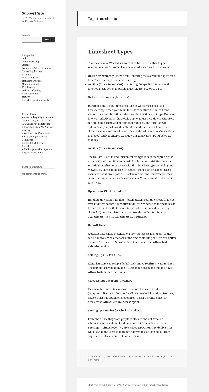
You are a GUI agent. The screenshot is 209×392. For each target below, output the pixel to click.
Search (26, 35)
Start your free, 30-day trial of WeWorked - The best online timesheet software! (128, 384)
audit (24, 58)
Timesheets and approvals (35, 100)
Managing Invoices (31, 80)
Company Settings (31, 61)
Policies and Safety (31, 90)
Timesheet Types (110, 51)
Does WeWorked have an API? (37, 133)
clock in (149, 356)
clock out (158, 356)
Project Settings (30, 93)
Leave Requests (30, 77)
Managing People (31, 84)
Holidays (26, 74)
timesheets (93, 359)
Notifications (28, 87)
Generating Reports (32, 71)
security (26, 96)
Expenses (26, 64)
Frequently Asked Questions (36, 68)
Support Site (33, 13)
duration (168, 356)
